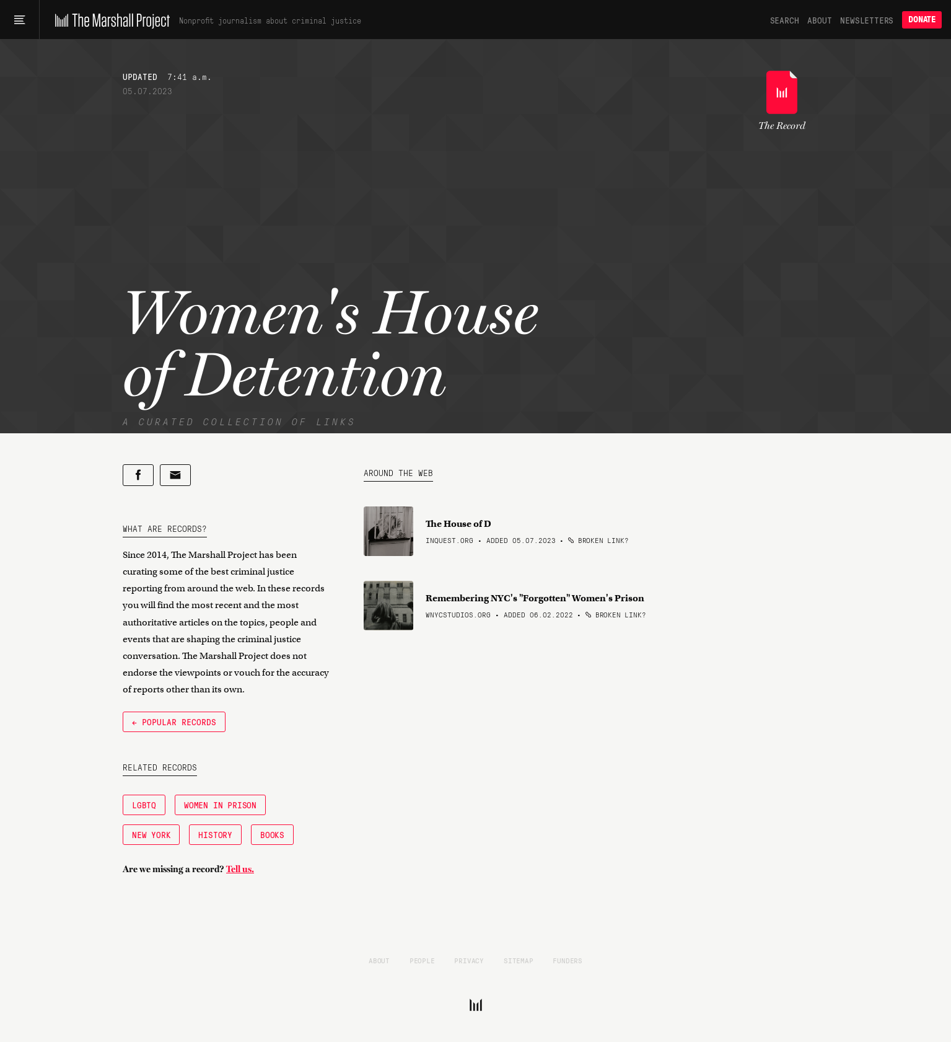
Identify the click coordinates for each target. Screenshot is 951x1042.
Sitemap (518, 960)
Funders (567, 960)
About (819, 19)
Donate (922, 19)
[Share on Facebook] (138, 475)
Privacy (469, 960)
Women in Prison (220, 804)
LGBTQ (144, 804)
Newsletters (866, 19)
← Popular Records (174, 721)
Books (272, 834)
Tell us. (240, 869)
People (422, 960)
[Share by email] (175, 475)
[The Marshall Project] (109, 20)
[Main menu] (19, 20)
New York (151, 834)
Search (784, 19)
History (215, 834)
